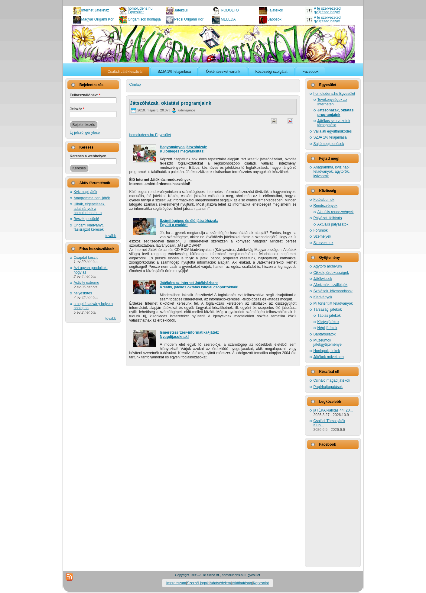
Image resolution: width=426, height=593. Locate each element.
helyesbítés (83, 293)
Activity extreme (86, 282)
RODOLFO (230, 10)
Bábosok (274, 19)
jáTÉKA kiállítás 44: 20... (333, 410)
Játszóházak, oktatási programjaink (170, 103)
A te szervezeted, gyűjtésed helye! (328, 10)
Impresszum (176, 583)
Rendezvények (325, 206)
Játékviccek (323, 279)
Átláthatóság (242, 583)
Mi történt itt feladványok (333, 303)
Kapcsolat (261, 583)
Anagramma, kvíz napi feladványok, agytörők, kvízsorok (332, 171)
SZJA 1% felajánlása (330, 137)
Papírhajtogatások (328, 387)
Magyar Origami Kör (97, 19)
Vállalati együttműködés (333, 131)
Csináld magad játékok (332, 380)
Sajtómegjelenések (329, 144)
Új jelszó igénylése (85, 132)
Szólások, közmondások (333, 291)
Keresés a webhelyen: (89, 156)
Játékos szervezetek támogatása (333, 123)
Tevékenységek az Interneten (332, 102)
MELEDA (228, 19)
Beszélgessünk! (86, 219)
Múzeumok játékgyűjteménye (328, 342)
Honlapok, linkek (327, 351)
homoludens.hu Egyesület (140, 10)
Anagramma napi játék (92, 198)
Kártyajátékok (328, 322)
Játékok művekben (329, 357)
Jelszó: (77, 109)
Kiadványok (323, 297)
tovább (110, 236)
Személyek (322, 236)
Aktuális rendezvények (335, 212)
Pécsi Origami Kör (188, 19)
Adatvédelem (220, 583)
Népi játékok (327, 328)
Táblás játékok (329, 315)
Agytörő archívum (328, 266)
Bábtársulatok (325, 334)
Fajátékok (275, 10)
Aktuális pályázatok (333, 224)
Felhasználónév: (85, 95)
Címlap (135, 84)
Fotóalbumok (324, 199)
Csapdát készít (86, 257)
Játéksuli (181, 10)
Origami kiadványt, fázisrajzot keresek (89, 227)
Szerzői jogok (198, 583)
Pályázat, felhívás (328, 218)
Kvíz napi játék (85, 192)
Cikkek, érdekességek (331, 273)
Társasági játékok (328, 309)
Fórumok (321, 230)
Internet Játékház (95, 10)
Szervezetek (323, 243)
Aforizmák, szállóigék (331, 285)
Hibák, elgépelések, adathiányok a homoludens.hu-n (90, 208)
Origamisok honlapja (144, 19)
